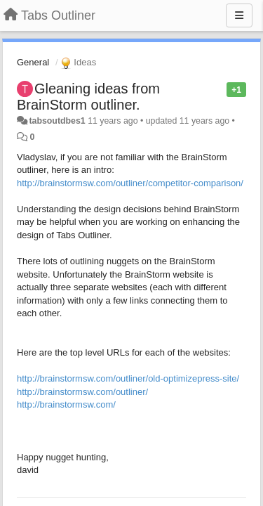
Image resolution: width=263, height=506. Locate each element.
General (33, 62)
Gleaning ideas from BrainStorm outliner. (88, 96)
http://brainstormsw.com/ (66, 404)
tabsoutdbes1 (57, 121)
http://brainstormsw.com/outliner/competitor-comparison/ (130, 183)
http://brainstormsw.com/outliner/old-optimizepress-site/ (128, 378)
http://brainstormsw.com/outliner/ (82, 392)
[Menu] (239, 15)
